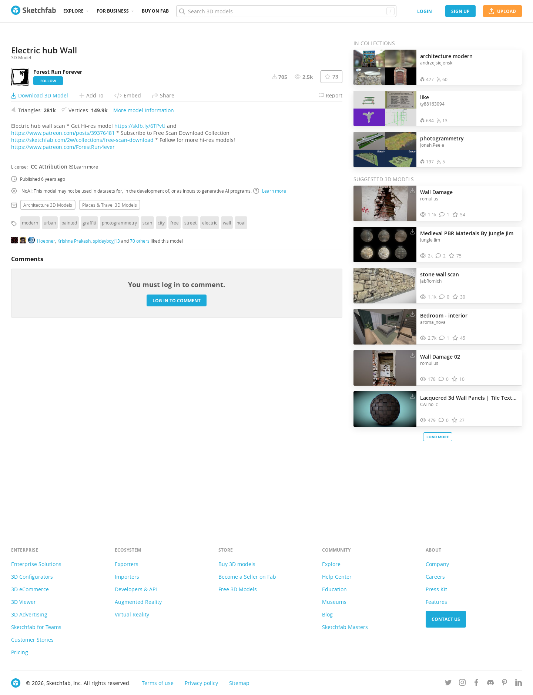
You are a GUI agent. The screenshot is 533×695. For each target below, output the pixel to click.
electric (209, 408)
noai (241, 408)
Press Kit (436, 589)
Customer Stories (32, 639)
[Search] (286, 11)
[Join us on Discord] (490, 683)
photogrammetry (119, 408)
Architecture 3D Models (47, 390)
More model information (143, 295)
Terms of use (158, 682)
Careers (435, 576)
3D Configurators (32, 576)
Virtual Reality (132, 614)
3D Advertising (29, 614)
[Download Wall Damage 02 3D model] (412, 355)
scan (147, 408)
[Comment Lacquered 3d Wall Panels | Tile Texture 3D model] (444, 420)
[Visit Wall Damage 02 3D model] (384, 368)
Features (436, 601)
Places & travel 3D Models (109, 390)
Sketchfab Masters (345, 627)
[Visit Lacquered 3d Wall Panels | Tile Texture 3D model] (384, 409)
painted (69, 408)
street (190, 408)
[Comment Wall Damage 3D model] (444, 215)
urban (50, 408)
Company (437, 564)
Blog (327, 614)
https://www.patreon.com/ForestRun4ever (63, 332)
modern (30, 408)
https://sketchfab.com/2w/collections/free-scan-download (82, 325)
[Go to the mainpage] (33, 11)
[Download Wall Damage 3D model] (412, 190)
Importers (127, 576)
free (174, 408)
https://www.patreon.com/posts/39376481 (63, 318)
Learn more (83, 352)
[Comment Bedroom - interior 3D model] (444, 338)
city (161, 408)
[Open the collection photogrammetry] (384, 149)
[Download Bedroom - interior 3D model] (412, 314)
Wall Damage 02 (440, 356)
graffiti (89, 408)
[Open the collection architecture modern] (384, 67)
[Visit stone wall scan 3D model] (384, 285)
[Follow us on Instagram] (462, 683)
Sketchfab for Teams (36, 627)
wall (227, 408)
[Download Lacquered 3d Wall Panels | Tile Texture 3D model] (412, 396)
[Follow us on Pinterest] (504, 683)
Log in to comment (176, 486)
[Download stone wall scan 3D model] (412, 273)
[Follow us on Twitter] (448, 683)
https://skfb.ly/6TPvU (139, 311)
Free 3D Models (237, 589)
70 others (140, 426)
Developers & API (136, 589)
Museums (334, 601)
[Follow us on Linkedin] (518, 683)
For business (113, 11)
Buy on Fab (155, 11)
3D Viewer (23, 601)
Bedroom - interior (443, 315)
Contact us (446, 619)
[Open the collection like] (384, 108)
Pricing (19, 652)
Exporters (126, 564)
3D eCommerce (30, 589)
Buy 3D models (236, 564)
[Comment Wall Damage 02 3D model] (444, 379)
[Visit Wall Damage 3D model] (384, 203)
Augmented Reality (138, 601)
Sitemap (239, 682)
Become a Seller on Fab (247, 576)
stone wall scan (439, 274)
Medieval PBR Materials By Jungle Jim (466, 233)
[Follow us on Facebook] (476, 683)
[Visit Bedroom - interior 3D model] (384, 327)
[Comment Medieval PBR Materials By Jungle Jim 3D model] (441, 256)
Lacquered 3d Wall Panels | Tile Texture (469, 397)
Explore (73, 11)
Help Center (337, 576)
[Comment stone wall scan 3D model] (444, 297)
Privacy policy (201, 682)
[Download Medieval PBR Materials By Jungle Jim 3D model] (412, 232)
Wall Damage (436, 192)
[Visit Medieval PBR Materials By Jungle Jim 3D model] (384, 244)
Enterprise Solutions (36, 564)
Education (334, 589)
